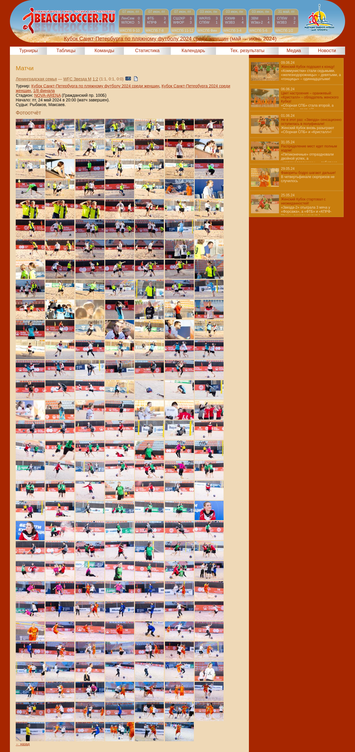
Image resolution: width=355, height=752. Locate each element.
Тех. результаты (247, 50)
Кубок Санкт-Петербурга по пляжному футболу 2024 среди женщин (95, 86)
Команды (104, 50)
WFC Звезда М (77, 79)
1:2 (95, 79)
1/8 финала (44, 90)
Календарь (193, 50)
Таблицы (66, 50)
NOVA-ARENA (47, 95)
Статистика (147, 50)
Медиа (294, 50)
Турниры (28, 50)
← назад (23, 744)
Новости (327, 50)
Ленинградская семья (36, 79)
